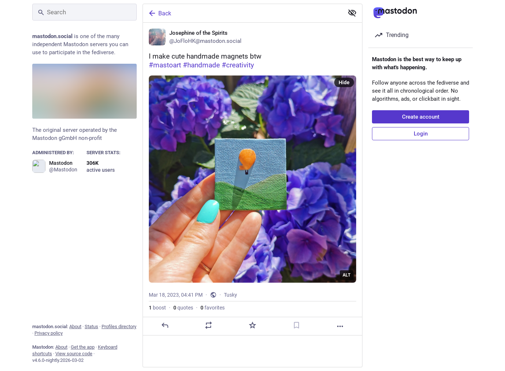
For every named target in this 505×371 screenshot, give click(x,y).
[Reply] (165, 325)
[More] (340, 326)
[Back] (242, 13)
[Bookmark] (296, 325)
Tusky (230, 295)
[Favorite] (252, 325)
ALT (346, 275)
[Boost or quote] (208, 325)
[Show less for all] (352, 13)
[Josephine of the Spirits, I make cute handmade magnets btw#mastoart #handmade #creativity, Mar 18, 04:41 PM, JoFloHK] (252, 179)
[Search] (84, 12)
